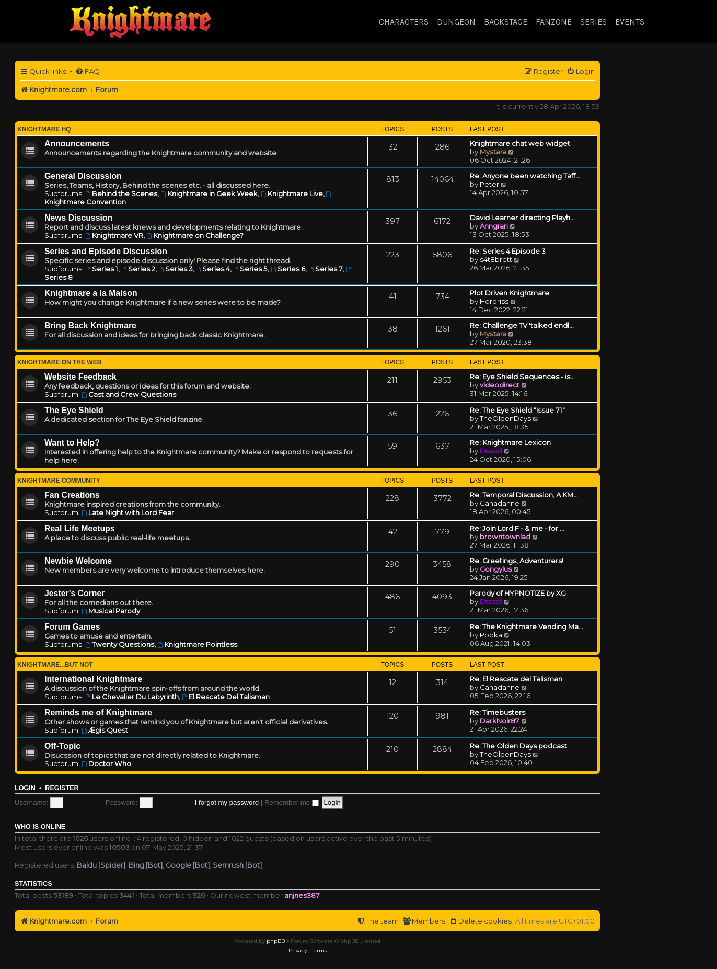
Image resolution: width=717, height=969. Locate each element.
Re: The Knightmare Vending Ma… (526, 626)
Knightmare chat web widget (520, 143)
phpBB (276, 941)
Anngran (494, 226)
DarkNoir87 (499, 720)
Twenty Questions (119, 644)
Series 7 (325, 269)
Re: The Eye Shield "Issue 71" (517, 410)
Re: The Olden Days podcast (518, 746)
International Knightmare (93, 679)
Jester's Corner (74, 593)
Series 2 (138, 269)
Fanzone (554, 22)
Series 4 (213, 269)
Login (25, 788)
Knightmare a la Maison (90, 293)
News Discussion (78, 217)
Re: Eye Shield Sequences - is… (522, 376)
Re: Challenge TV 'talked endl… (522, 325)
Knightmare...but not (55, 664)
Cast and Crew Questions (129, 394)
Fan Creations (72, 495)
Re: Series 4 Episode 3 (508, 251)
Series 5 (250, 269)
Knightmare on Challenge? (195, 235)
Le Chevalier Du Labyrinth (132, 696)
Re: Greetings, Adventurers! (516, 560)
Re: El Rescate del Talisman (516, 679)
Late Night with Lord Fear (128, 512)
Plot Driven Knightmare (509, 293)
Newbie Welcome (78, 560)
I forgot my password (227, 802)
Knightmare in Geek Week (209, 193)
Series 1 (101, 269)
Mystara (493, 151)
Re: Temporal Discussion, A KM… (524, 495)
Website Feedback (80, 376)
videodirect (499, 385)
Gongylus (496, 569)
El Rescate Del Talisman (226, 696)
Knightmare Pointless (197, 644)
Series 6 (288, 269)
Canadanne (499, 503)
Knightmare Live (292, 193)
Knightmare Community (58, 480)
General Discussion (83, 176)
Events (629, 22)
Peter (489, 184)
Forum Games (72, 626)
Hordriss (494, 301)
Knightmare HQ (44, 129)
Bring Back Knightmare (90, 325)
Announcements (76, 143)
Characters (404, 22)
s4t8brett (496, 259)
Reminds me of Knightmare (98, 712)
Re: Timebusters (497, 712)
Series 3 (175, 269)
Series (593, 22)
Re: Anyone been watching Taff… (525, 176)
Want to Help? (72, 442)
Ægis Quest (105, 730)
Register (61, 788)
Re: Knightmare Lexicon (510, 442)
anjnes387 (302, 895)
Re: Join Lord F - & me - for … (517, 528)
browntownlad (505, 536)
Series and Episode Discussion (105, 251)
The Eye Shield (73, 410)
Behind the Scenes (121, 193)
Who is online (40, 826)
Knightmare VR (114, 235)
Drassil (491, 451)
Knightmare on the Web (59, 362)
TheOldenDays (505, 418)
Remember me (291, 802)
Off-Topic (62, 746)
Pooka (491, 635)
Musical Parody (111, 611)
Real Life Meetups (79, 528)
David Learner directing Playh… (522, 217)
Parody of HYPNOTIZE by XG (518, 593)
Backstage (505, 22)
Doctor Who (106, 763)
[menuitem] (87, 71)
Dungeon (456, 22)
